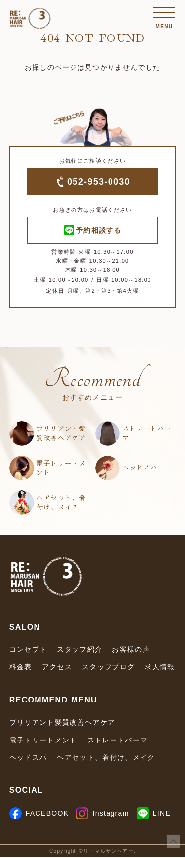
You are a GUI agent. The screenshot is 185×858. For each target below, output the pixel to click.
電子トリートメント (61, 469)
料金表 (20, 668)
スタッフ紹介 (79, 651)
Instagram (102, 814)
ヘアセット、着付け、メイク (61, 503)
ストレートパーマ (147, 434)
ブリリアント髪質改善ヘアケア (61, 434)
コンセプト (28, 651)
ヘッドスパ (140, 468)
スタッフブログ (108, 668)
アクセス (57, 668)
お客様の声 (131, 651)
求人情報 (160, 668)
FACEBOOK (39, 814)
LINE (154, 814)
